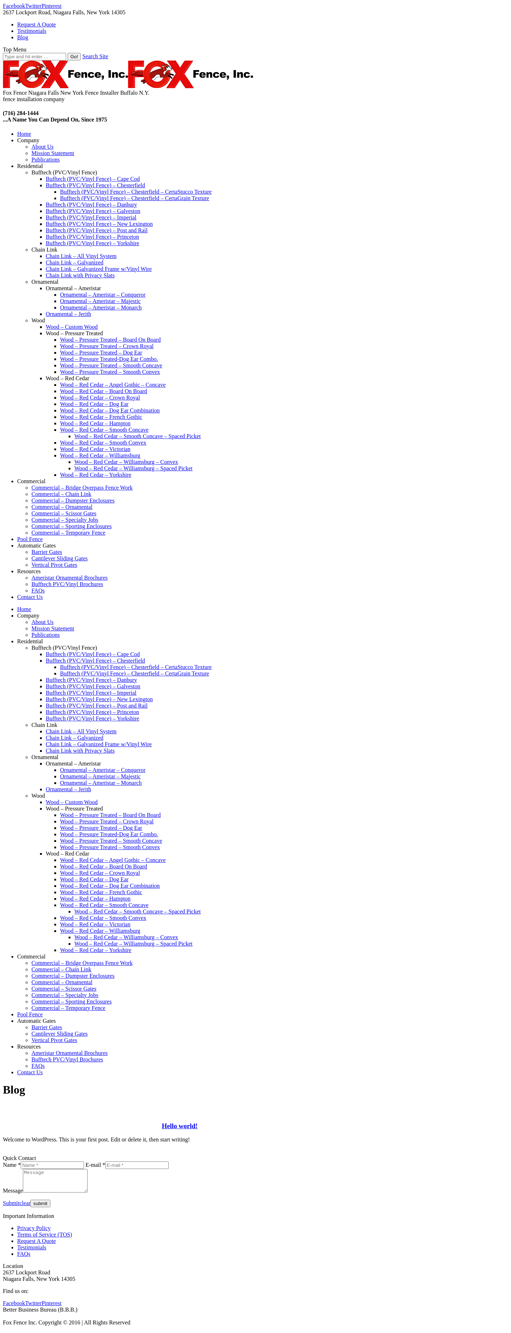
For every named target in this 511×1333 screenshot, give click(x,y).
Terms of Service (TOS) (44, 1239)
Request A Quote (36, 1245)
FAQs (23, 1258)
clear (24, 1207)
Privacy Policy (34, 1232)
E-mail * (95, 1165)
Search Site (95, 56)
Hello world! (180, 1126)
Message (13, 1195)
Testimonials (31, 1252)
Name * (12, 1165)
